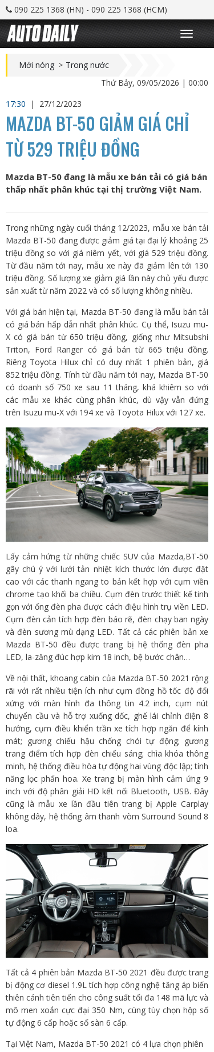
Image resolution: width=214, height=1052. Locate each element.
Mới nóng (36, 65)
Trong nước (87, 65)
